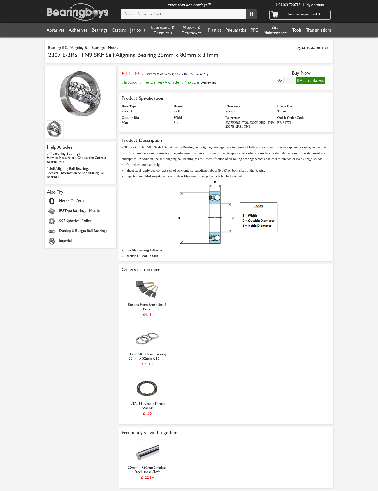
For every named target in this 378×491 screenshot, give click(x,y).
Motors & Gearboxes (191, 30)
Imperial (65, 240)
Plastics (214, 30)
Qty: (280, 80)
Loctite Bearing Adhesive (144, 250)
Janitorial (138, 30)
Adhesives (78, 30)
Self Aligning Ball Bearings (85, 47)
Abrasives (55, 30)
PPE (254, 30)
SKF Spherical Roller (75, 220)
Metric (113, 47)
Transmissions (318, 30)
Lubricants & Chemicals (163, 30)
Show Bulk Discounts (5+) (191, 74)
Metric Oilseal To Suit (142, 256)
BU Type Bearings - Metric (79, 210)
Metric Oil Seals (71, 200)
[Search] (251, 14)
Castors (119, 30)
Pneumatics (235, 30)
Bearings (99, 30)
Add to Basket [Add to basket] (310, 80)
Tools (297, 30)
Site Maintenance (275, 30)
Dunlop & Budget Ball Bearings (83, 230)
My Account (313, 4)
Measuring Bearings (76, 157)
